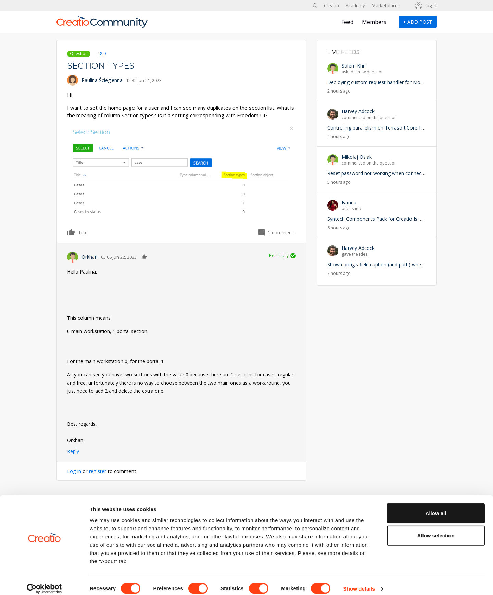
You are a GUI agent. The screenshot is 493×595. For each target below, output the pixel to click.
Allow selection (435, 528)
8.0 (103, 54)
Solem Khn (354, 65)
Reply (73, 451)
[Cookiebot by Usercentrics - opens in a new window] (44, 581)
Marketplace (385, 5)
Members (374, 22)
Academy (355, 5)
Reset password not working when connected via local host (393, 173)
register (98, 470)
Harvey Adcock (358, 111)
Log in (431, 5)
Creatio (331, 5)
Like (71, 232)
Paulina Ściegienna (102, 80)
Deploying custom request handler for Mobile (377, 82)
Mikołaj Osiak (357, 157)
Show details (359, 581)
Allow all (436, 506)
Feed (347, 22)
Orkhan (89, 257)
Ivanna (349, 202)
